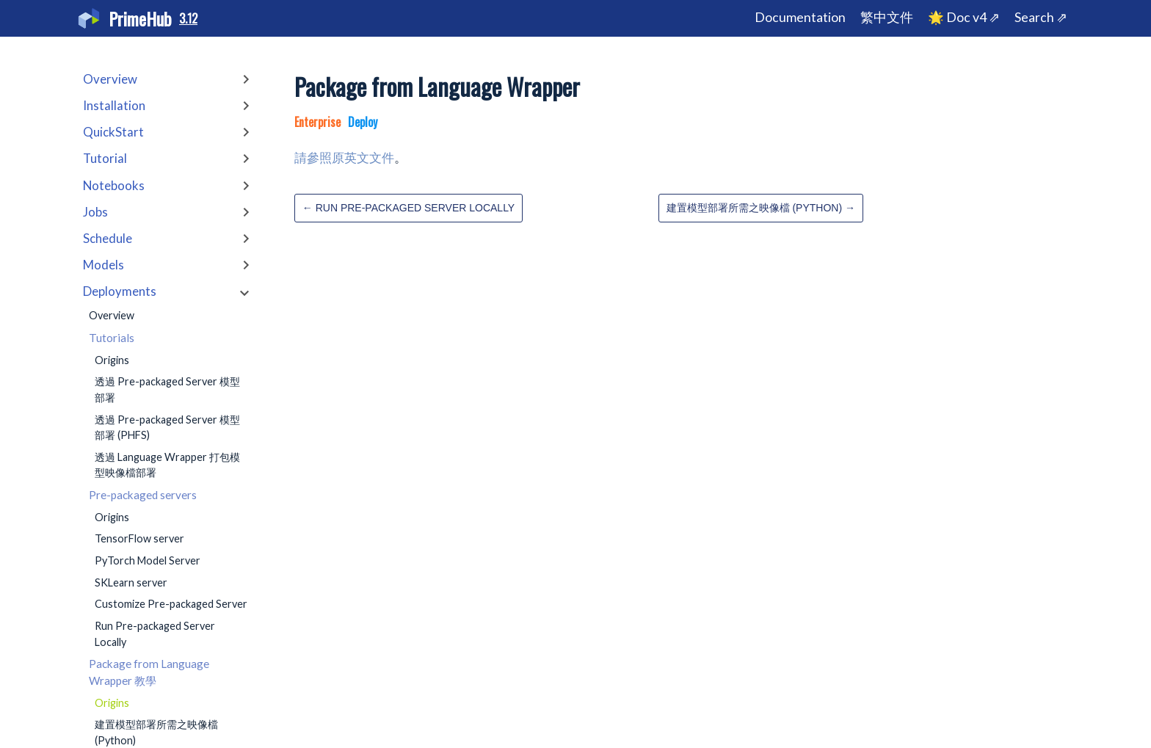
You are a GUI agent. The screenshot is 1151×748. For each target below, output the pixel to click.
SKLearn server (131, 582)
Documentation (800, 17)
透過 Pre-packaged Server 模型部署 (167, 389)
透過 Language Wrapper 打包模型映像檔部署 (167, 465)
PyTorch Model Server (147, 560)
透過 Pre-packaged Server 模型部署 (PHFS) (167, 427)
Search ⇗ (1040, 17)
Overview (111, 315)
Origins (112, 360)
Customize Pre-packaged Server (171, 604)
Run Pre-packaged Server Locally (155, 634)
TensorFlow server (139, 538)
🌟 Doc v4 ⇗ (964, 17)
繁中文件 (886, 17)
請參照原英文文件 (344, 157)
